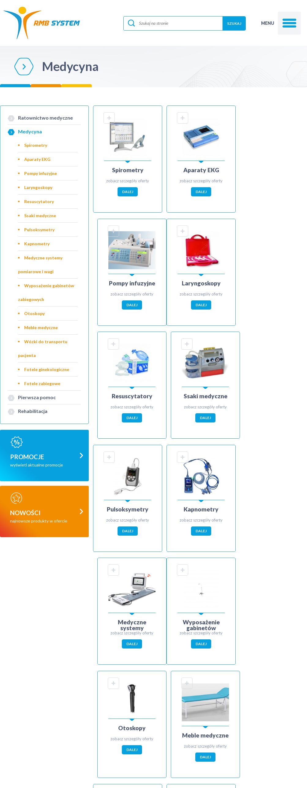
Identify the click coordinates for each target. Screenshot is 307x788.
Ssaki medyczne (40, 215)
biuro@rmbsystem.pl (62, 753)
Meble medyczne (41, 327)
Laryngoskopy (38, 187)
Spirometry (35, 145)
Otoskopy (34, 313)
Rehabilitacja (32, 411)
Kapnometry (37, 243)
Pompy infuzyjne (40, 173)
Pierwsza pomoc (37, 397)
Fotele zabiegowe (42, 383)
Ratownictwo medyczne (45, 118)
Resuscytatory (39, 201)
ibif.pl (170, 777)
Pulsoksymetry (39, 229)
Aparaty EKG (37, 159)
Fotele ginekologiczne (46, 369)
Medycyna (30, 131)
